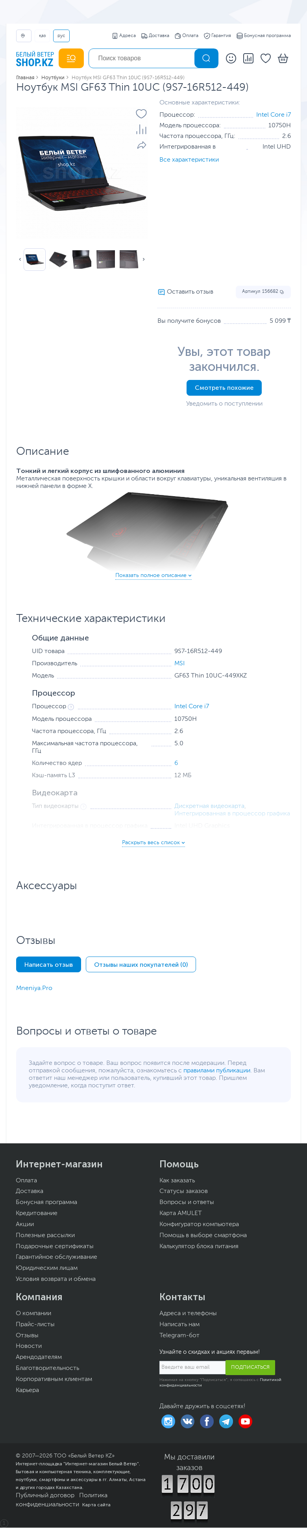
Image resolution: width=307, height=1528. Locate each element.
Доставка (155, 36)
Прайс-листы (35, 1324)
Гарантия (217, 36)
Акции (25, 1224)
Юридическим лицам (47, 1268)
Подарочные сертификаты (55, 1246)
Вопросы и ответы (186, 1202)
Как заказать (177, 1181)
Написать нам (179, 1324)
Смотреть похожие (224, 387)
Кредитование (36, 1213)
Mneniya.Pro (34, 988)
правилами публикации (216, 1071)
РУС (61, 36)
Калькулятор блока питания (199, 1246)
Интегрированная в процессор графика (232, 814)
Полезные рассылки (45, 1235)
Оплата (186, 36)
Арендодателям (39, 1357)
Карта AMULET (180, 1213)
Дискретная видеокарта (209, 806)
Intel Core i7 (273, 115)
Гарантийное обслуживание (56, 1257)
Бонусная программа (264, 36)
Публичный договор (45, 1496)
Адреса (124, 36)
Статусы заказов (183, 1191)
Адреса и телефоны (188, 1313)
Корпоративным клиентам (54, 1379)
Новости (29, 1346)
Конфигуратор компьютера (199, 1224)
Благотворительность (47, 1368)
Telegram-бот (179, 1336)
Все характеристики (189, 160)
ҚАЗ (42, 36)
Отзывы (27, 1336)
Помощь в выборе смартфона (203, 1235)
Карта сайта (96, 1505)
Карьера (27, 1390)
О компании (33, 1313)
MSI (179, 664)
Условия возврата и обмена (56, 1279)
